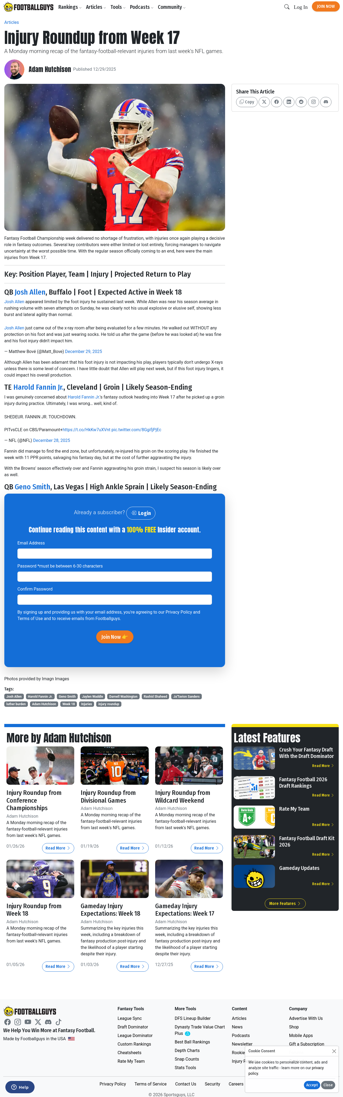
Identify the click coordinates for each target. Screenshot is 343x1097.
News (237, 1027)
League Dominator (135, 1035)
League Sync (130, 1018)
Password (60, 566)
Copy (247, 101)
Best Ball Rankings (192, 1042)
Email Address (31, 543)
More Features (285, 903)
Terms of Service (151, 1084)
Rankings (70, 7)
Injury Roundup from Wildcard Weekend (182, 796)
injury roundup (108, 704)
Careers (236, 1084)
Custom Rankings (134, 1044)
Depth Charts (187, 1050)
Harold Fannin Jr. (38, 387)
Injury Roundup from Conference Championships (34, 800)
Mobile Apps (301, 1035)
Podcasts (142, 7)
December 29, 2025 (83, 351)
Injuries (86, 704)
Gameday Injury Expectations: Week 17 (184, 910)
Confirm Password (35, 589)
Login (141, 513)
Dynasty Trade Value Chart (200, 1030)
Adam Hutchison (50, 69)
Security (212, 1084)
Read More (58, 848)
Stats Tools (185, 1067)
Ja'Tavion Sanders (186, 696)
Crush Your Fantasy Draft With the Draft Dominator (306, 752)
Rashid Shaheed (155, 696)
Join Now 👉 (114, 637)
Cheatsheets (129, 1052)
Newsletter (242, 1044)
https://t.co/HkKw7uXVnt (86, 429)
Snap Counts (187, 1059)
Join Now (326, 6)
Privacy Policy (179, 612)
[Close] (334, 1051)
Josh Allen (30, 292)
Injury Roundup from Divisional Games (108, 796)
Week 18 (68, 704)
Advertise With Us (306, 1018)
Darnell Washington (123, 696)
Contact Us (185, 1084)
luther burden (16, 704)
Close (328, 1085)
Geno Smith (32, 486)
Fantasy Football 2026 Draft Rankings (303, 782)
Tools (118, 7)
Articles (96, 7)
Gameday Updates (299, 868)
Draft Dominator (133, 1027)
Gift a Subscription (307, 1044)
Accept (312, 1085)
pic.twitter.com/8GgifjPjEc (136, 429)
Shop (294, 1027)
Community (172, 7)
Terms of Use (30, 618)
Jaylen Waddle (92, 696)
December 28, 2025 (51, 440)
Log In (301, 7)
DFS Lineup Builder (193, 1018)
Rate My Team (294, 809)
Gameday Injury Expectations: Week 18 (110, 910)
